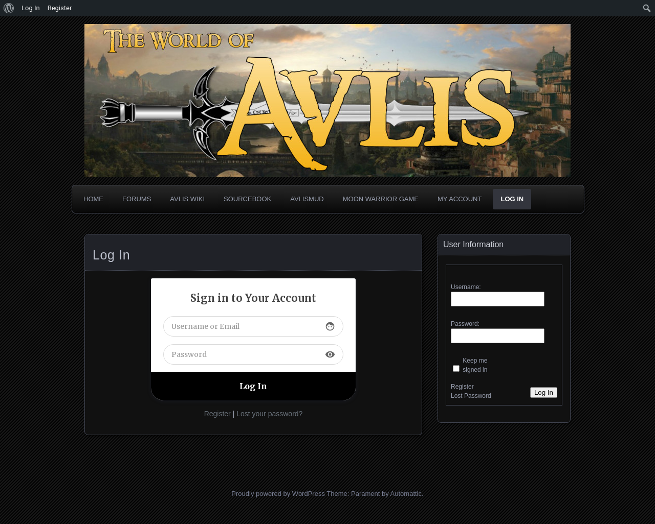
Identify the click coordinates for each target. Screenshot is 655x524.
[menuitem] (9, 8)
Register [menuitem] (60, 8)
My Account (460, 199)
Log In (511, 199)
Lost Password (471, 395)
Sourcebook (247, 199)
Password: (465, 323)
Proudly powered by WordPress (278, 493)
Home (93, 199)
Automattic (406, 493)
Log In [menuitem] (30, 8)
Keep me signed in (475, 365)
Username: (466, 287)
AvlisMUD (307, 199)
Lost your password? (269, 414)
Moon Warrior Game (381, 199)
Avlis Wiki (187, 199)
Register (217, 414)
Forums (136, 199)
